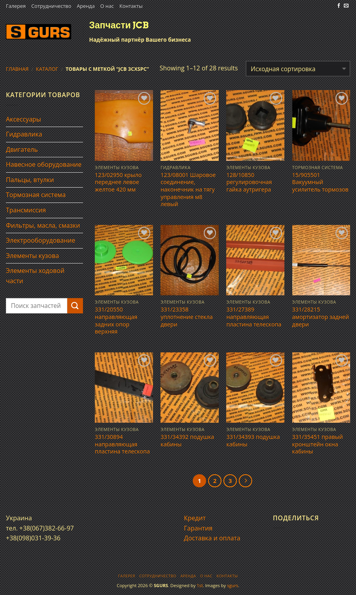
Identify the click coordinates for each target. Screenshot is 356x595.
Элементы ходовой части (35, 275)
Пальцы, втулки (30, 179)
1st (200, 585)
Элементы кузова (32, 255)
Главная (17, 68)
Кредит (195, 518)
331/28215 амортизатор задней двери (320, 317)
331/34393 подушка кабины (253, 440)
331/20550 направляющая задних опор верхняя (116, 320)
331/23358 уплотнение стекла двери (186, 317)
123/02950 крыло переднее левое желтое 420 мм (118, 182)
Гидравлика (24, 134)
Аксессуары (23, 119)
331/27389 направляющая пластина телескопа (253, 317)
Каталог (47, 68)
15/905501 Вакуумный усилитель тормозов (320, 182)
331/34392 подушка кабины (187, 440)
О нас (107, 5)
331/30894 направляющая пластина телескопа (122, 444)
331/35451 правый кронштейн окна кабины (317, 444)
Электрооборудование (40, 240)
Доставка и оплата (212, 538)
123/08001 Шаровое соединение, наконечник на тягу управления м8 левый (188, 189)
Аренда (86, 5)
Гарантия (198, 528)
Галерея (16, 5)
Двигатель (22, 149)
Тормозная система (36, 194)
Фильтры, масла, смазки (43, 225)
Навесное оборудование (43, 164)
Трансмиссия (26, 210)
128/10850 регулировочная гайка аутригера (249, 182)
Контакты (130, 5)
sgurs (232, 585)
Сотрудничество (51, 5)
